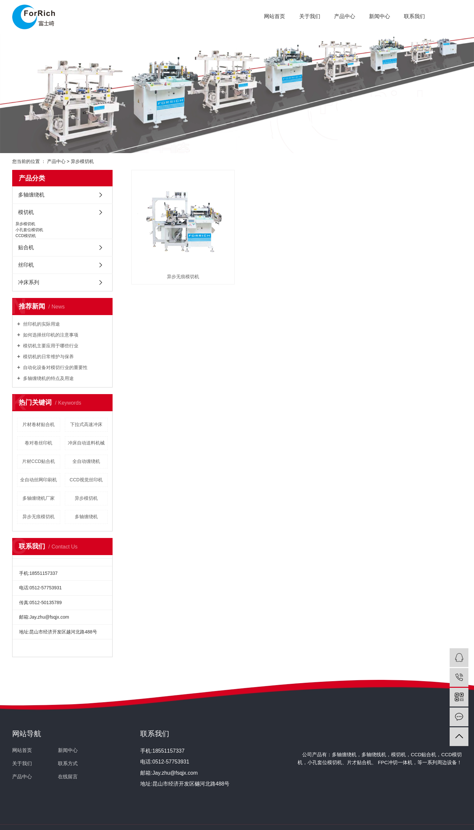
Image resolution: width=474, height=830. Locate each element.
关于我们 (309, 16)
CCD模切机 (25, 235)
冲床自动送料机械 (86, 442)
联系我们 (414, 16)
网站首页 (274, 16)
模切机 (26, 212)
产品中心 (344, 16)
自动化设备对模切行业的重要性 (55, 367)
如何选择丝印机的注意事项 (50, 334)
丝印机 (26, 265)
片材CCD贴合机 (38, 461)
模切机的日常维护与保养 (48, 356)
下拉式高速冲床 (86, 424)
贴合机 (26, 247)
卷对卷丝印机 (38, 442)
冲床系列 (28, 282)
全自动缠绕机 (86, 461)
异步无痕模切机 (38, 516)
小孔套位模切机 (29, 230)
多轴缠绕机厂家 (38, 498)
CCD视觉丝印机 (86, 479)
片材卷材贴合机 (38, 424)
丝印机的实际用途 (41, 324)
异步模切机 (82, 161)
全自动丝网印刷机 (38, 479)
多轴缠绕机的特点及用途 (48, 378)
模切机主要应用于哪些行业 (50, 345)
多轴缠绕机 (31, 195)
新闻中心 (379, 16)
